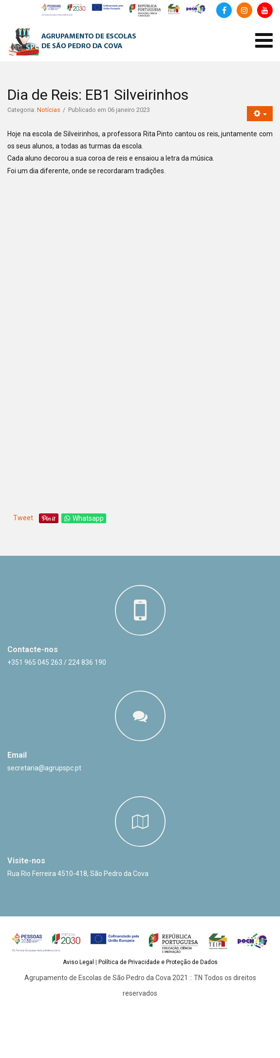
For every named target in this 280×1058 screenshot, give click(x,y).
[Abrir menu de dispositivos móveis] (264, 40)
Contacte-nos (32, 649)
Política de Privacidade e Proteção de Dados (158, 962)
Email (17, 755)
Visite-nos (26, 860)
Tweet (23, 518)
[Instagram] (244, 10)
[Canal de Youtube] (265, 10)
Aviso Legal (78, 962)
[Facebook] (224, 10)
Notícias (48, 109)
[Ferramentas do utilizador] (260, 113)
